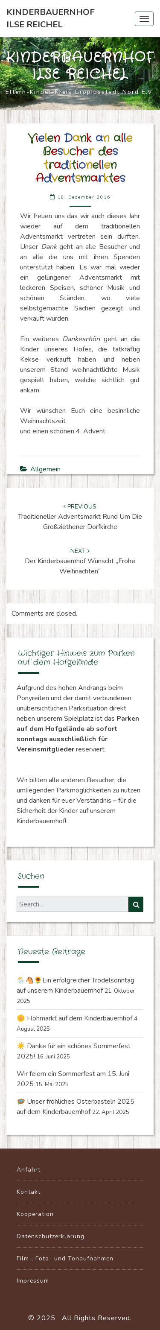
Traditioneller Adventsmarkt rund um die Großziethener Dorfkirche (80, 517)
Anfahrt (29, 1170)
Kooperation (35, 1214)
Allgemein (45, 469)
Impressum (33, 1281)
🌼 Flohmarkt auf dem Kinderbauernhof (74, 1018)
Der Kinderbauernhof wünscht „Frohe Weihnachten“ (80, 561)
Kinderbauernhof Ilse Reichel (50, 18)
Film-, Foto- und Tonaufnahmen (65, 1258)
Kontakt (29, 1192)
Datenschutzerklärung (50, 1236)
